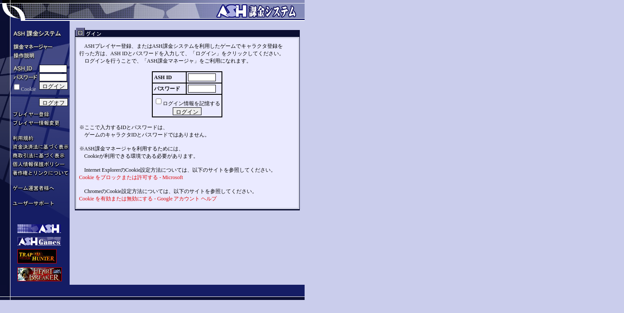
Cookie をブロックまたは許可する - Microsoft (131, 177)
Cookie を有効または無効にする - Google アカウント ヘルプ (148, 199)
